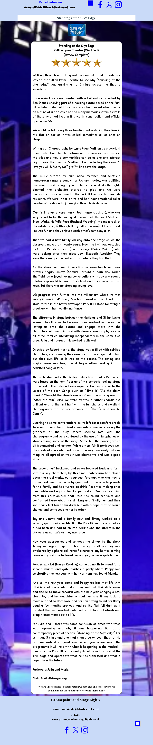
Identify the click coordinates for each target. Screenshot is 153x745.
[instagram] (118, 4)
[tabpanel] (76, 367)
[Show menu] (90, 3)
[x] (109, 4)
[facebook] (100, 4)
